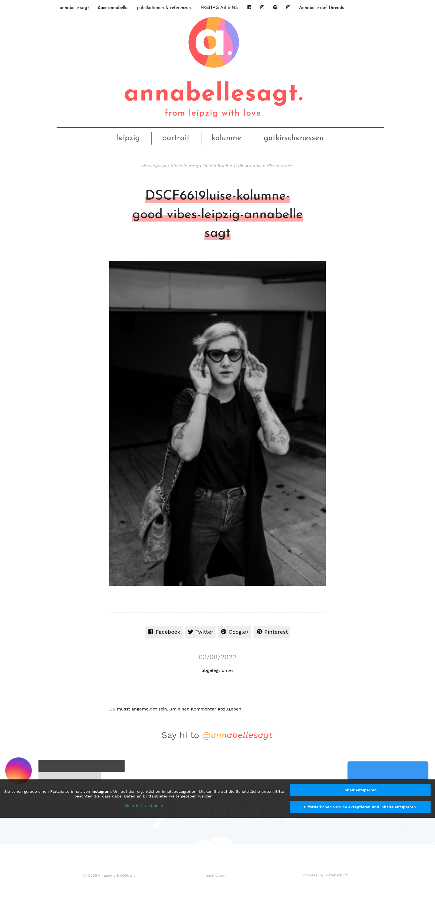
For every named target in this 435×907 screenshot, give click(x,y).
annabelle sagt (74, 8)
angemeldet (144, 709)
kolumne (226, 138)
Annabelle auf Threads (321, 8)
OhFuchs (127, 875)
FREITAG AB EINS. (220, 8)
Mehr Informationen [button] (144, 805)
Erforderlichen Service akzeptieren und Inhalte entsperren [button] (360, 807)
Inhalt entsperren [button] (360, 790)
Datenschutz (337, 875)
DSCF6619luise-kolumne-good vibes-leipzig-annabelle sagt (217, 215)
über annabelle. (113, 8)
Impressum (313, 875)
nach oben (216, 875)
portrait (175, 138)
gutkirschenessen (294, 138)
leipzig (128, 138)
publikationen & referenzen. (164, 8)
